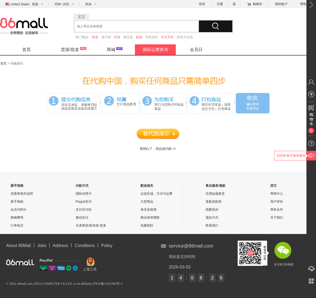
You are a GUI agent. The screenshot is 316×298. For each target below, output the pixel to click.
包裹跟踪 (146, 225)
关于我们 (276, 217)
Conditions (85, 245)
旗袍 (139, 37)
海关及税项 (148, 209)
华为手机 (167, 37)
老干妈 (106, 37)
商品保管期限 (150, 217)
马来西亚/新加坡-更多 (91, 225)
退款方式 (212, 217)
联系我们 (212, 225)
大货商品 (146, 201)
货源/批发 (73, 49)
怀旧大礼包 (185, 37)
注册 (220, 4)
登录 (202, 4)
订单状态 (17, 225)
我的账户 (281, 4)
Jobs (41, 245)
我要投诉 (212, 209)
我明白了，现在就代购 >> (158, 149)
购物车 (257, 4)
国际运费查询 (155, 49)
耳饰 (117, 37)
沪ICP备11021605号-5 (107, 284)
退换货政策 (213, 201)
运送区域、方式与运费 (156, 193)
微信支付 (82, 217)
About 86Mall (18, 245)
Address (60, 245)
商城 (114, 49)
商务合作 (276, 209)
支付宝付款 (84, 209)
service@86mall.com (191, 246)
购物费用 (17, 217)
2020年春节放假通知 (291, 155)
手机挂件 (151, 37)
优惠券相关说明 (22, 193)
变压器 (128, 37)
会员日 (196, 49)
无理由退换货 (215, 193)
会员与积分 (19, 209)
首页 (26, 49)
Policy (107, 245)
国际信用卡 (84, 193)
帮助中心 (276, 193)
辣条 (95, 37)
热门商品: (82, 37)
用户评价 (276, 201)
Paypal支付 (84, 201)
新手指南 (17, 201)
